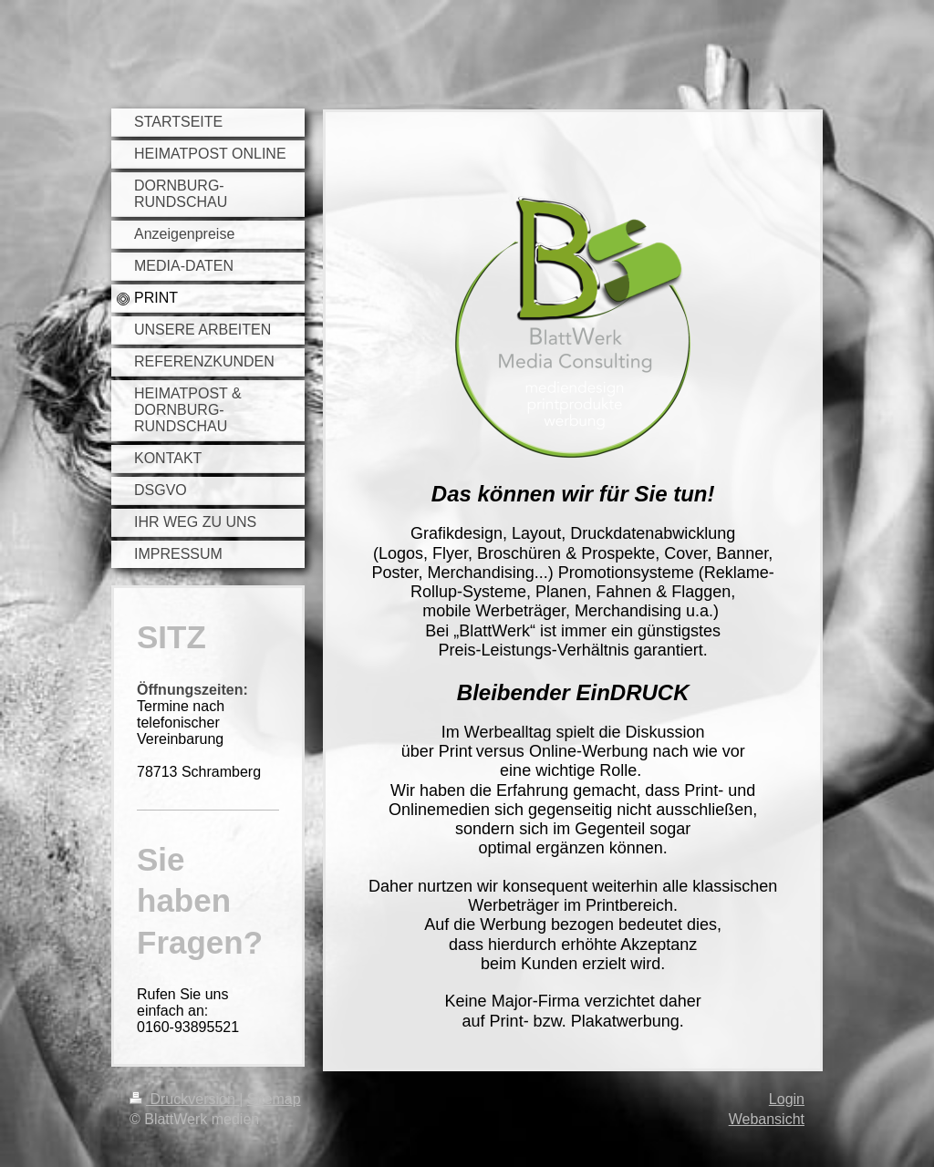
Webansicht (766, 1119)
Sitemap (274, 1099)
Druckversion (184, 1099)
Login (786, 1099)
